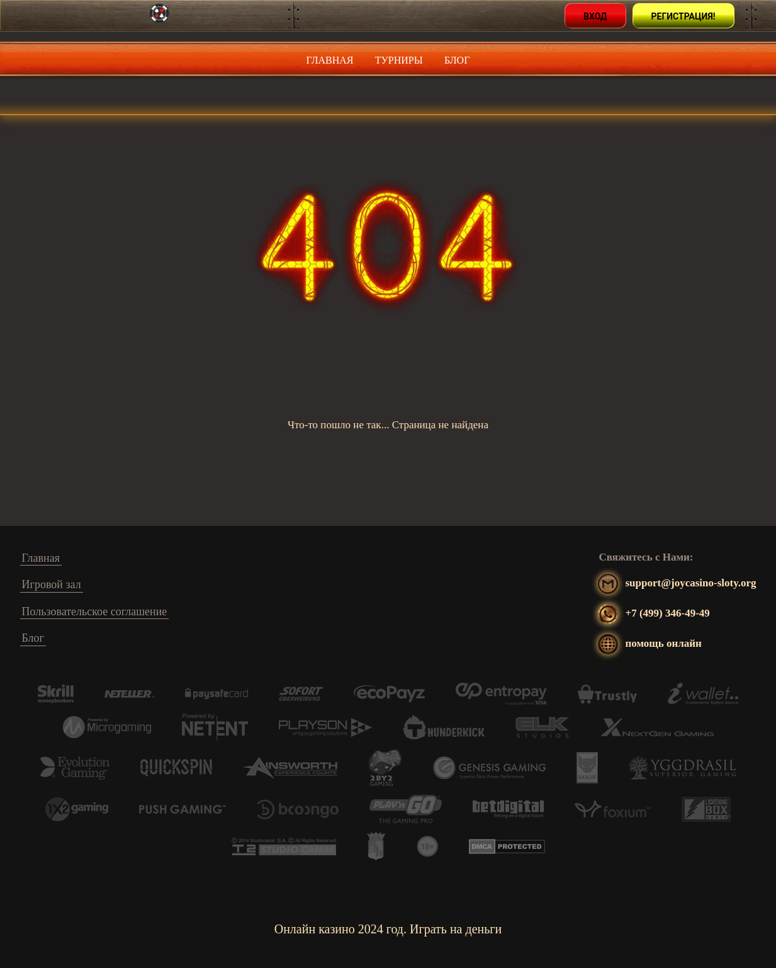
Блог (457, 60)
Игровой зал (51, 584)
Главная (330, 60)
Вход (595, 16)
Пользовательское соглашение (94, 611)
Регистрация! (683, 16)
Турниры (399, 60)
